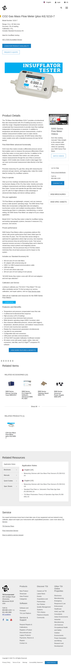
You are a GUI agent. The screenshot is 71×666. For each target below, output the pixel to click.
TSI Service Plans (8, 526)
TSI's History (41, 612)
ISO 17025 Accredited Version (12, 39)
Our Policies (41, 604)
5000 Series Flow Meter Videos (57, 131)
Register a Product (26, 630)
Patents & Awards (43, 615)
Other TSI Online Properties (58, 588)
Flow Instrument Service (10, 530)
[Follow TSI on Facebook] (3, 620)
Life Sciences (58, 625)
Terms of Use (16, 662)
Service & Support (24, 618)
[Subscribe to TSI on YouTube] (11, 620)
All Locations (6, 614)
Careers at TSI (42, 591)
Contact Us (58, 183)
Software (23, 603)
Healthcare (57, 609)
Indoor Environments (61, 617)
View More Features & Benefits (23, 350)
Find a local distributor (58, 172)
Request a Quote (11, 52)
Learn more (9, 302)
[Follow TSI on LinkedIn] (7, 620)
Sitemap (24, 662)
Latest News (41, 593)
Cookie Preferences (51, 662)
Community (40, 617)
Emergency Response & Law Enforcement (60, 603)
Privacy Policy (6, 662)
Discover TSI (42, 586)
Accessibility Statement (36, 662)
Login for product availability (17, 46)
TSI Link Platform (25, 613)
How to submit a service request (12, 535)
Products (23, 586)
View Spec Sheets (58, 202)
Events (39, 596)
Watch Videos (58, 156)
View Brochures (58, 194)
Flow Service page (34, 291)
